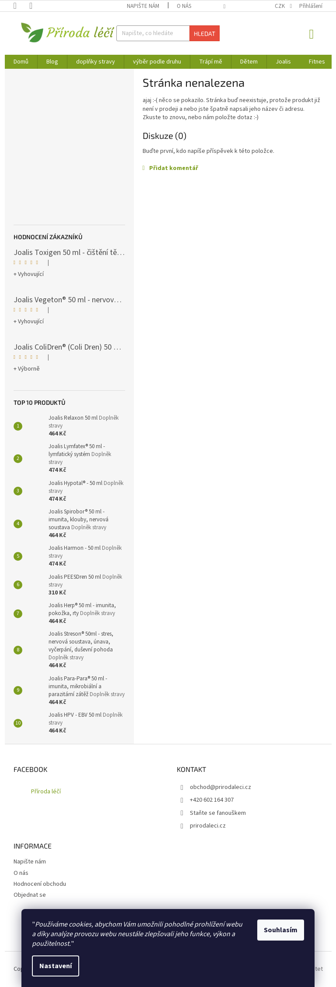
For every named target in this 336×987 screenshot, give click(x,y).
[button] (233, 168)
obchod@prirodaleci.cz (220, 787)
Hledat (204, 33)
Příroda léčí (46, 791)
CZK (280, 6)
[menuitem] (21, 62)
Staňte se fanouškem (218, 813)
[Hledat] (168, 33)
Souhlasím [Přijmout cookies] (281, 930)
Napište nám (143, 6)
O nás (184, 6)
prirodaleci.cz (208, 825)
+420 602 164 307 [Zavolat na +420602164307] (212, 800)
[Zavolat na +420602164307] (21, 6)
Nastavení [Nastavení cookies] (55, 966)
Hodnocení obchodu (40, 884)
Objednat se (30, 895)
